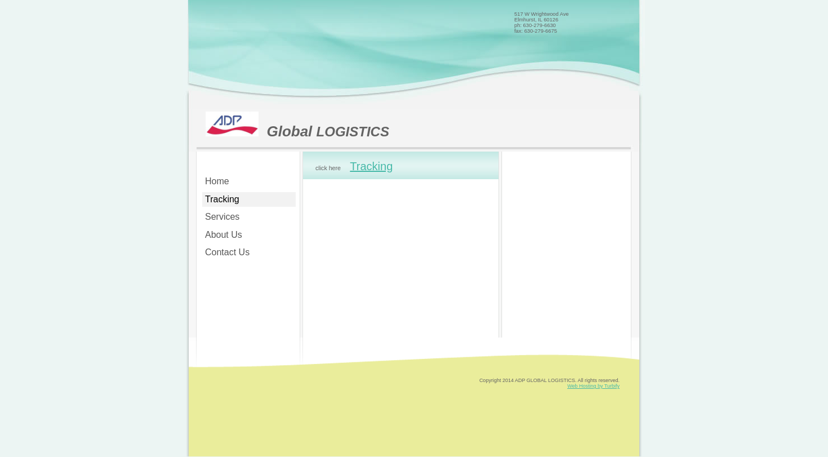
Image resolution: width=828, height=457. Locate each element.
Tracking (222, 199)
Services (222, 216)
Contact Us (227, 252)
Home (217, 181)
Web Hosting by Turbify (593, 386)
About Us (223, 234)
